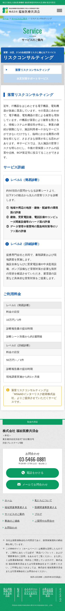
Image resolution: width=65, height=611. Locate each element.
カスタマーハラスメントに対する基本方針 (30, 592)
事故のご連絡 (12, 520)
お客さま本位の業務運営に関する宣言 (47, 592)
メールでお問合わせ (35, 484)
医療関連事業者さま (46, 507)
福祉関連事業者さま (16, 507)
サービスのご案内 (14, 514)
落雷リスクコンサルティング (32, 69)
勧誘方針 (18, 592)
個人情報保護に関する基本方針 (7, 592)
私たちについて (43, 500)
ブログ (38, 514)
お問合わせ (11, 527)
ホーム (8, 500)
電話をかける (35, 472)
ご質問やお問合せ (44, 520)
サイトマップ (60, 594)
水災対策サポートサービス (33, 78)
